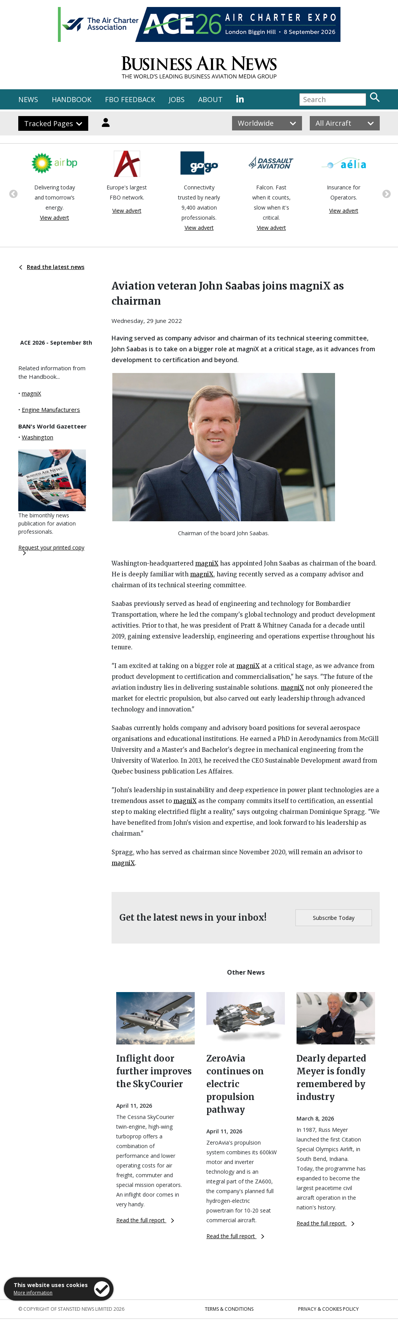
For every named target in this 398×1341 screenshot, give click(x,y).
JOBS (177, 99)
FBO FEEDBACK (130, 99)
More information (33, 1292)
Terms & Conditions (229, 1309)
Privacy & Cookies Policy (328, 1309)
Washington (37, 437)
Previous (12, 193)
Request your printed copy (51, 549)
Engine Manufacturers (51, 409)
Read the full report (145, 1220)
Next (385, 193)
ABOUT (210, 99)
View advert (54, 217)
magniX (31, 393)
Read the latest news (51, 267)
